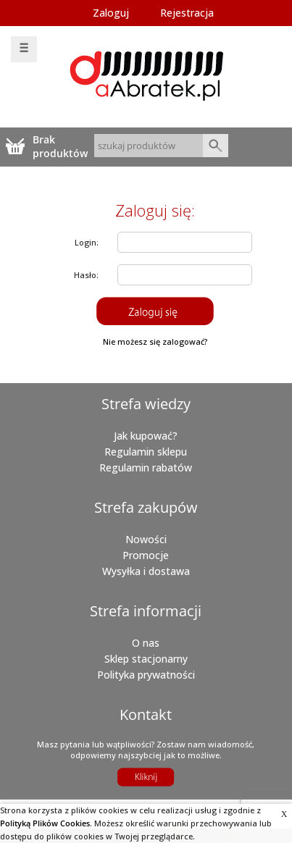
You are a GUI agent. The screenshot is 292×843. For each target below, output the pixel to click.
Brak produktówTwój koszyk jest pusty (63, 146)
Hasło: (86, 274)
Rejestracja (187, 13)
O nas (145, 643)
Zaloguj (111, 13)
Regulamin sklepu (145, 451)
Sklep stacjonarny (146, 659)
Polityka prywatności (146, 674)
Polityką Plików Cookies (45, 823)
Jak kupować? (146, 436)
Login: (87, 242)
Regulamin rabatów (145, 467)
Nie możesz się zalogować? (155, 341)
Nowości (146, 539)
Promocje (145, 555)
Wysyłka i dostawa (146, 571)
